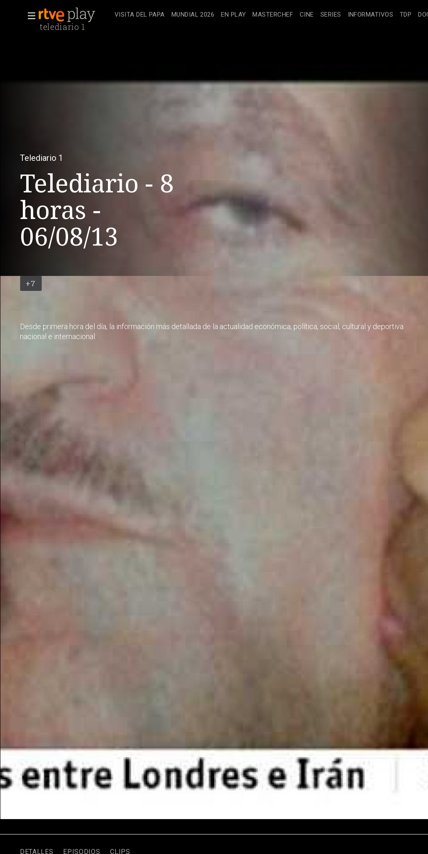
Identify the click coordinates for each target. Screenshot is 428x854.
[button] (29, 16)
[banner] (74, 15)
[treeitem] (140, 15)
